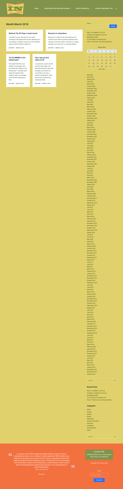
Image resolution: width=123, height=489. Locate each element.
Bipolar (89, 416)
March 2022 (90, 152)
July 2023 (90, 123)
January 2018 (91, 248)
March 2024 (90, 107)
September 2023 (92, 118)
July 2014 (90, 335)
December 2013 (92, 351)
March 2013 (90, 365)
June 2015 (90, 312)
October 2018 (91, 228)
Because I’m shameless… (58, 33)
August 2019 (91, 205)
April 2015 (90, 317)
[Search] (116, 8)
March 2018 (90, 244)
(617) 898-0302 (103, 457)
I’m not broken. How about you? (96, 39)
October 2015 (91, 303)
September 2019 (92, 203)
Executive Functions (93, 421)
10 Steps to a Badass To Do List (96, 35)
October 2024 (91, 93)
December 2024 (92, 88)
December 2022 (92, 134)
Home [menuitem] (37, 8)
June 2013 (90, 358)
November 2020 (92, 182)
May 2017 (90, 267)
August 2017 (91, 260)
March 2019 (90, 216)
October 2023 (91, 116)
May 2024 (90, 104)
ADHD (89, 409)
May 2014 (90, 340)
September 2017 (92, 257)
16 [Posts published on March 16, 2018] (106, 60)
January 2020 (91, 196)
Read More (41, 474)
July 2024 (90, 100)
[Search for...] (100, 380)
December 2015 (92, 299)
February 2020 (91, 193)
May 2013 (90, 360)
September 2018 (92, 230)
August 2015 (91, 308)
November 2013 (92, 353)
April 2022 (90, 150)
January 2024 (91, 111)
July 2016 (90, 285)
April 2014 (90, 342)
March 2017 (90, 269)
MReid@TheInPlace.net (94, 454)
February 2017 (91, 271)
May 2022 (90, 148)
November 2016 (92, 278)
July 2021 (90, 168)
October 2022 (91, 139)
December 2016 (92, 276)
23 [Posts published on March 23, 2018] (106, 63)
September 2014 (92, 333)
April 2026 (90, 77)
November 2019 (92, 198)
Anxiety (89, 412)
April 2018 (90, 241)
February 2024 (91, 109)
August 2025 (91, 79)
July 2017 (90, 262)
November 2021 (92, 159)
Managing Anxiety (92, 37)
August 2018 (91, 232)
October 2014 (91, 330)
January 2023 (91, 132)
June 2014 (90, 337)
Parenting (90, 423)
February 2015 (91, 321)
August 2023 (91, 120)
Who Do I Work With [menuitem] (83, 8)
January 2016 (91, 296)
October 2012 (91, 374)
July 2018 (90, 235)
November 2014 (92, 328)
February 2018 (91, 246)
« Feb (99, 69)
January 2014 (91, 349)
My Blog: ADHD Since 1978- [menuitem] (104, 8)
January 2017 (91, 273)
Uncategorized (91, 428)
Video (88, 430)
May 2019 (90, 212)
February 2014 (91, 346)
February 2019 (91, 219)
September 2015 (92, 305)
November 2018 (92, 225)
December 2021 (92, 157)
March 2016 (90, 292)
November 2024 (92, 91)
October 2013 (91, 356)
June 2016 (90, 287)
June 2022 (90, 146)
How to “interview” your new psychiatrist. (99, 41)
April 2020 (90, 189)
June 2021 (90, 171)
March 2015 (90, 319)
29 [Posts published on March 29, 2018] (102, 66)
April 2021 (90, 175)
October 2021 (91, 162)
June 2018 (90, 237)
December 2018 (92, 223)
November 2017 (92, 253)
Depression (90, 419)
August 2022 (91, 141)
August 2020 (91, 184)
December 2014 (92, 326)
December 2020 (92, 180)
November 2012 (92, 372)
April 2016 (90, 289)
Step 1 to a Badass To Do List (96, 32)
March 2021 (90, 177)
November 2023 (92, 114)
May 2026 (90, 75)
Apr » (104, 69)
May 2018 (90, 239)
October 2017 (91, 255)
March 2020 (90, 191)
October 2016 (91, 280)
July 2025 (90, 82)
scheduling (90, 425)
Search (89, 23)
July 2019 (90, 207)
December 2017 (92, 251)
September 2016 (92, 283)
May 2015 (90, 315)
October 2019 (91, 200)
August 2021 (91, 166)
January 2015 (91, 324)
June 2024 (90, 102)
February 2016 (91, 294)
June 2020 (90, 187)
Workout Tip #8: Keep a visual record (23, 33)
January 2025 (91, 86)
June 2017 (90, 264)
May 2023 (90, 125)
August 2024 (91, 98)
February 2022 (91, 155)
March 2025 (90, 84)
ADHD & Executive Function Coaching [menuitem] (58, 8)
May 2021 (90, 173)
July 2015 (90, 310)
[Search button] (115, 380)
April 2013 (90, 363)
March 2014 (90, 344)
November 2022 (92, 136)
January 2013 (91, 367)
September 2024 (92, 95)
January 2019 (91, 221)
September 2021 (92, 164)
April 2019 (90, 214)
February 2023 (91, 130)
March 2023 (90, 127)
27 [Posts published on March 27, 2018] (93, 66)
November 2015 (92, 301)
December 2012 (92, 369)
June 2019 (90, 209)
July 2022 (90, 143)
